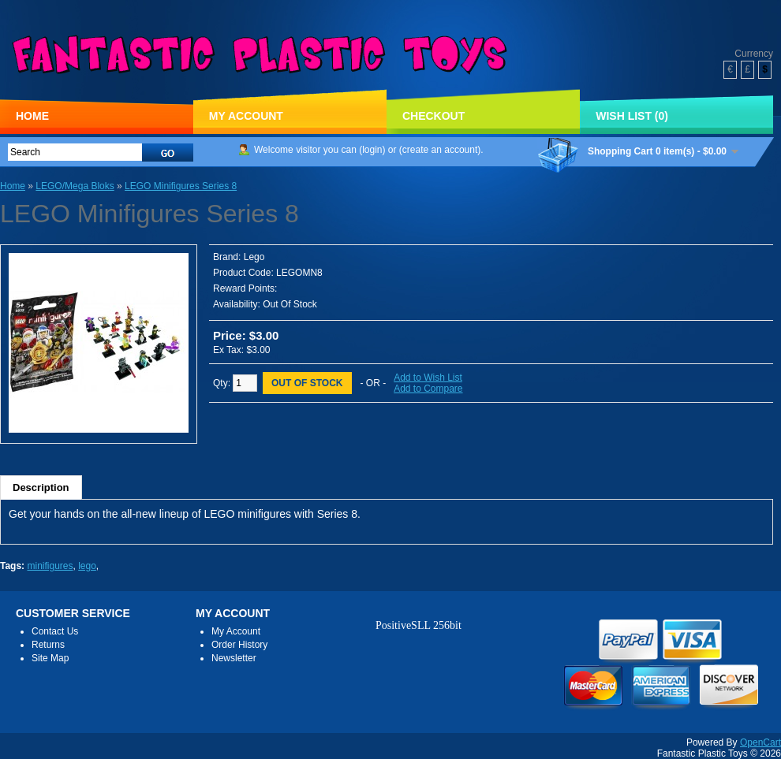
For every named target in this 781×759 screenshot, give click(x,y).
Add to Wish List (428, 377)
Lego (254, 256)
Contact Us (55, 631)
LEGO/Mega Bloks (75, 186)
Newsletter (233, 658)
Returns (48, 644)
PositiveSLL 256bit (419, 625)
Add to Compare (428, 388)
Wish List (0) (632, 116)
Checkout (433, 116)
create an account (439, 149)
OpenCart (760, 742)
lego (87, 565)
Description (41, 487)
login (372, 149)
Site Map (50, 658)
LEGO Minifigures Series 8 (181, 186)
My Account (246, 116)
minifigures (50, 565)
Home (32, 116)
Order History (239, 644)
